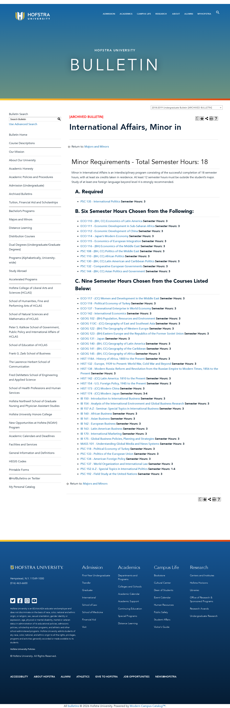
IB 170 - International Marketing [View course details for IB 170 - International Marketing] (101, 434)
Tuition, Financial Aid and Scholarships (33, 202)
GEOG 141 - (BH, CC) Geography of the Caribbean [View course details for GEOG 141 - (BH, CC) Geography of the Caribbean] (113, 349)
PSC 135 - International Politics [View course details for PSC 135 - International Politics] (100, 202)
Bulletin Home (18, 135)
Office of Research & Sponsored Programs (201, 599)
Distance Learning (20, 228)
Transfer (86, 583)
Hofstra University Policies (22, 649)
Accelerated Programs (23, 279)
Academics (126, 13)
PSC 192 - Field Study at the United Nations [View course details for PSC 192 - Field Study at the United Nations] (108, 474)
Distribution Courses (22, 236)
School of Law (89, 605)
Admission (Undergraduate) (26, 186)
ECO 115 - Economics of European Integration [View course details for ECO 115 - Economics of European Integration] (110, 241)
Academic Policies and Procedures (31, 177)
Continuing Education (130, 608)
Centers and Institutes (202, 575)
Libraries (194, 590)
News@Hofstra (165, 677)
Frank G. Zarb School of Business (29, 354)
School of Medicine (92, 612)
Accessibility (19, 677)
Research (161, 13)
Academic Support (128, 601)
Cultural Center (162, 583)
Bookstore (159, 575)
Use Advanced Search (23, 124)
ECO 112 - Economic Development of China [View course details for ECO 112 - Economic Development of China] (109, 231)
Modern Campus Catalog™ (147, 706)
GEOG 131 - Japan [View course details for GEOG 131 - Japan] (92, 339)
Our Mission (16, 152)
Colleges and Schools (130, 586)
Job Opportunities (136, 677)
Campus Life (144, 13)
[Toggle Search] (218, 12)
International (89, 597)
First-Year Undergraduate (96, 575)
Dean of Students (163, 590)
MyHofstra (204, 13)
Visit (84, 627)
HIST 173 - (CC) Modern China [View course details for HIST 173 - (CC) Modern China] (99, 389)
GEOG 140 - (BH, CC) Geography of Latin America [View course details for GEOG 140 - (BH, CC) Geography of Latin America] (112, 344)
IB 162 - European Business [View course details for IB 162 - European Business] (98, 424)
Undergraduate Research (204, 616)
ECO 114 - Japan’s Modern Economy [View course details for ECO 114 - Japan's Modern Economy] (104, 236)
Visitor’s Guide (161, 627)
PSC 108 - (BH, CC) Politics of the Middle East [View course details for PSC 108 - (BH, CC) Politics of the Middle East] (109, 251)
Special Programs (127, 616)
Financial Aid (89, 619)
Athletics (82, 677)
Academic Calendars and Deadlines (32, 436)
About (176, 13)
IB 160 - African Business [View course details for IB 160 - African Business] (96, 414)
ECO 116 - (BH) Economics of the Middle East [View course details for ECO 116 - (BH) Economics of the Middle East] (110, 246)
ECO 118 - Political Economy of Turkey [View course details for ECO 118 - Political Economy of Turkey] (105, 303)
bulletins (73, 706)
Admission (109, 13)
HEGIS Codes (17, 461)
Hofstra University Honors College (30, 414)
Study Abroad (18, 271)
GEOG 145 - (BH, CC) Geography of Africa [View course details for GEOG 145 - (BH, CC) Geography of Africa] (107, 354)
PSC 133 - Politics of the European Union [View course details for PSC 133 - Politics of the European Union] (106, 454)
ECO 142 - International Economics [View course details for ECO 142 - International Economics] (103, 314)
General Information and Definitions (31, 453)
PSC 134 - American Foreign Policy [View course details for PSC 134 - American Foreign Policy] (102, 459)
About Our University (22, 160)
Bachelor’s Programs (21, 211)
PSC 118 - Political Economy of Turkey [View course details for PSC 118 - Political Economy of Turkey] (105, 449)
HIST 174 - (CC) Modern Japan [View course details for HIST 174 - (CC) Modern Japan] (100, 394)
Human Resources (164, 605)
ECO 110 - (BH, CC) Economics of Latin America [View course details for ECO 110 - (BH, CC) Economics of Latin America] (111, 221)
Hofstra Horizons (199, 583)
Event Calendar (162, 597)
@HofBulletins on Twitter (24, 478)
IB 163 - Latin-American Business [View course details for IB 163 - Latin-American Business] (101, 429)
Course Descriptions (22, 143)
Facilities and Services (23, 445)
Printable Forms (19, 470)
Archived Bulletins (20, 194)
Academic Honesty (21, 169)
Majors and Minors (20, 219)
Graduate (87, 590)
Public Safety (161, 612)
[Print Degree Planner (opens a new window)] (197, 118)
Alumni (188, 13)
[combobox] (187, 107)
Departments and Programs (127, 577)
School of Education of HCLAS (28, 345)
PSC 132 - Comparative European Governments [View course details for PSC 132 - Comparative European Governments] (111, 266)
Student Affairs (162, 619)
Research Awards (199, 608)
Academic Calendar (129, 594)
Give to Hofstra (106, 677)
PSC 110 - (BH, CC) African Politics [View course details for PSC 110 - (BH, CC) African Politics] (102, 256)
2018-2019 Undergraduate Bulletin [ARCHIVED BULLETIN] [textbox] (182, 107)
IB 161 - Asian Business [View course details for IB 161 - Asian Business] (95, 419)
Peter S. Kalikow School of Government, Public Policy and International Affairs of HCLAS (34, 332)
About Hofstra (44, 677)
